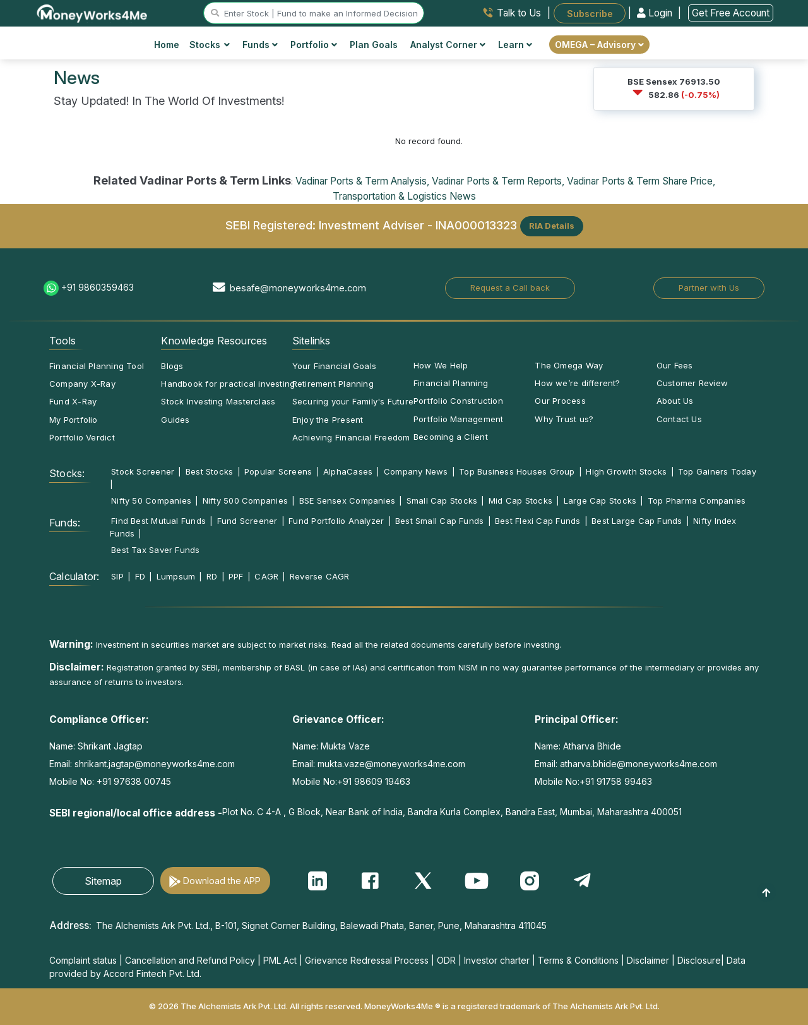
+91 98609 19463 (373, 781)
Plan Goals (374, 44)
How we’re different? (577, 383)
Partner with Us (709, 287)
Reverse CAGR (320, 576)
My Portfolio (73, 420)
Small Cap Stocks (442, 500)
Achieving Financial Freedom (351, 437)
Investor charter (497, 960)
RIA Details (551, 226)
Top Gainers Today (717, 471)
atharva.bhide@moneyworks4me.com (638, 763)
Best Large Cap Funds (636, 521)
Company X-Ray (82, 384)
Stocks (209, 44)
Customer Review (692, 383)
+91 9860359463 (97, 287)
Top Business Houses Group (517, 471)
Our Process (560, 401)
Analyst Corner (447, 44)
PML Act (280, 960)
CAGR (266, 576)
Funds (260, 44)
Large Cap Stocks (600, 500)
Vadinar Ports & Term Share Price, (641, 181)
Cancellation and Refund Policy (190, 960)
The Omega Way (569, 365)
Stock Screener (142, 471)
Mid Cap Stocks (520, 500)
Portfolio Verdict (82, 437)
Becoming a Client (450, 437)
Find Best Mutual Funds (158, 521)
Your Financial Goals (334, 366)
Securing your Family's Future (352, 401)
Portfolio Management (458, 419)
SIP (117, 576)
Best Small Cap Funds (439, 521)
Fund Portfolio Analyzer (336, 521)
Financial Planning (450, 383)
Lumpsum (176, 576)
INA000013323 (476, 225)
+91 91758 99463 (615, 781)
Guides (175, 420)
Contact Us (679, 419)
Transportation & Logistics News (404, 196)
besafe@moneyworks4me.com (298, 287)
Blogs (172, 366)
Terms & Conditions (578, 960)
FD (140, 576)
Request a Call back (510, 287)
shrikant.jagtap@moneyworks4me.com (154, 763)
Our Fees (674, 365)
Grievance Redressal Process (367, 960)
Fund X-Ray (73, 401)
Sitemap (103, 881)
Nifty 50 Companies (151, 500)
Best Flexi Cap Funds (537, 521)
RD (211, 576)
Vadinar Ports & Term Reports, (498, 181)
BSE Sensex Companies (347, 500)
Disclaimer (648, 960)
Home (166, 44)
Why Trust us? (564, 419)
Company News (416, 471)
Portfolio (313, 44)
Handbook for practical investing (228, 384)
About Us (675, 401)
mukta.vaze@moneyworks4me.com (391, 763)
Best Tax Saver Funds (155, 550)
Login (656, 13)
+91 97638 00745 (132, 781)
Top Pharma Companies (697, 500)
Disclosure (699, 960)
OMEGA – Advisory (599, 44)
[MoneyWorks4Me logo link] (92, 12)
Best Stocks (209, 471)
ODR (446, 960)
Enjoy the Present (328, 420)
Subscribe (590, 13)
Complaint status (83, 960)
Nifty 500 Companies (245, 500)
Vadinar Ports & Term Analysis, (362, 181)
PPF (236, 576)
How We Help (440, 365)
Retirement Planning (333, 384)
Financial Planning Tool (96, 366)
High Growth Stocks (626, 471)
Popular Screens (278, 471)
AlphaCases (347, 471)
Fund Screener (247, 521)
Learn (515, 44)
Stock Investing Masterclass (218, 401)
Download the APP (222, 880)
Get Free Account (730, 13)
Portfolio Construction (458, 401)
